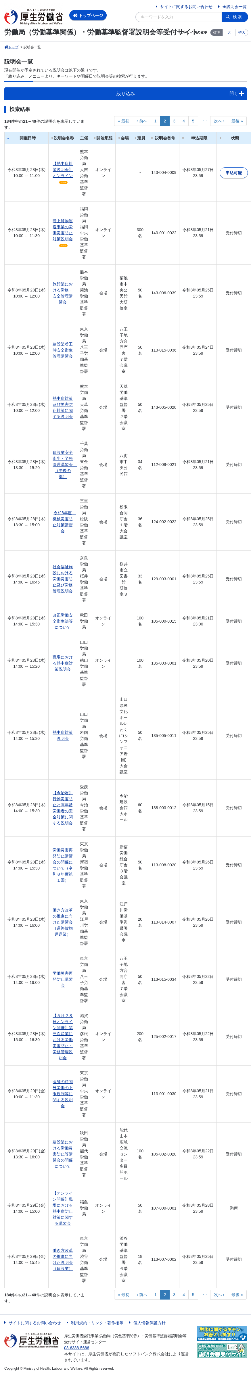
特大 (241, 32)
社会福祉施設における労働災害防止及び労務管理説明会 (63, 579)
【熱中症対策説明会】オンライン (63, 169)
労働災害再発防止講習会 (63, 979)
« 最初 (123, 121)
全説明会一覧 (235, 7)
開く (233, 93)
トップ (11, 47)
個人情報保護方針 (149, 1323)
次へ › (219, 121)
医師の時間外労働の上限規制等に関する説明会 (63, 1093)
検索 (238, 16)
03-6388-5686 (76, 1348)
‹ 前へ (142, 121)
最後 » (237, 121)
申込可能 (234, 172)
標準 (216, 32)
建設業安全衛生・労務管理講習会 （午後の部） (65, 464)
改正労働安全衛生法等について (63, 621)
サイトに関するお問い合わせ (186, 7)
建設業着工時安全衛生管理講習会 (63, 350)
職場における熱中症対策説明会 (63, 663)
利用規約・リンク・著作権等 (97, 1323)
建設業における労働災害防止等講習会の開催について (63, 1154)
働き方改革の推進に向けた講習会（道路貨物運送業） (63, 922)
